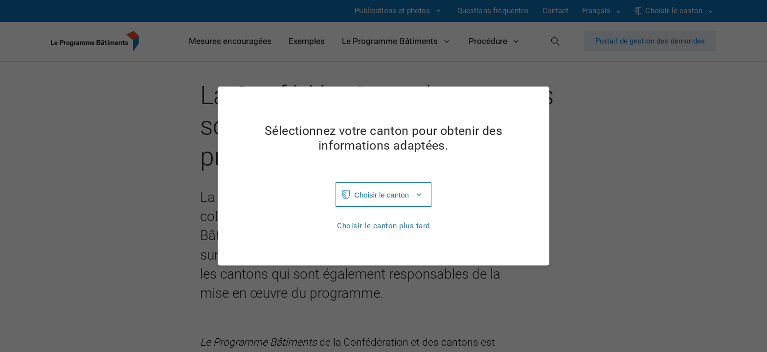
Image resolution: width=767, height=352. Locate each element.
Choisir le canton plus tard (383, 226)
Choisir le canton (381, 195)
